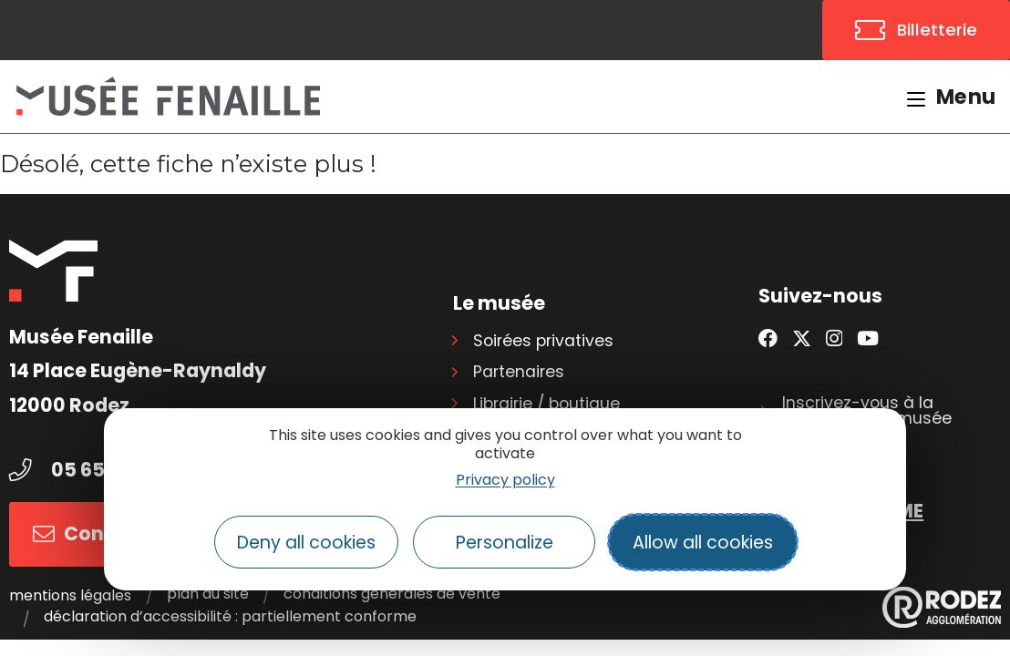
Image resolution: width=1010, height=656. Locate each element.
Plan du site (207, 594)
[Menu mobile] (951, 96)
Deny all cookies (306, 542)
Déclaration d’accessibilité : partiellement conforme (230, 617)
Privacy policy (505, 479)
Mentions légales (70, 595)
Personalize (504, 542)
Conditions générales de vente (391, 594)
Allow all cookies (703, 542)
